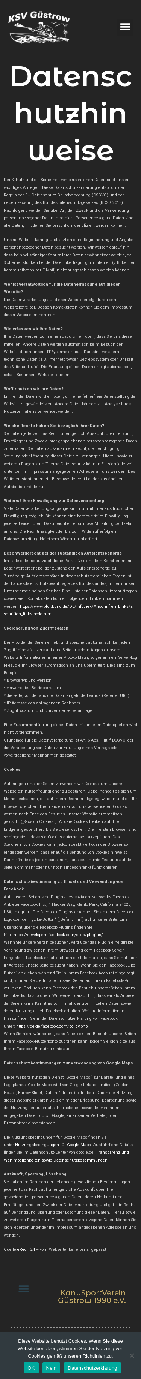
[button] (125, 27)
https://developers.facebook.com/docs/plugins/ (58, 934)
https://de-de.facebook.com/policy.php (52, 1026)
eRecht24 (26, 1249)
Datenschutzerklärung (92, 1368)
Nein (51, 1368)
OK (31, 1368)
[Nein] (131, 1355)
